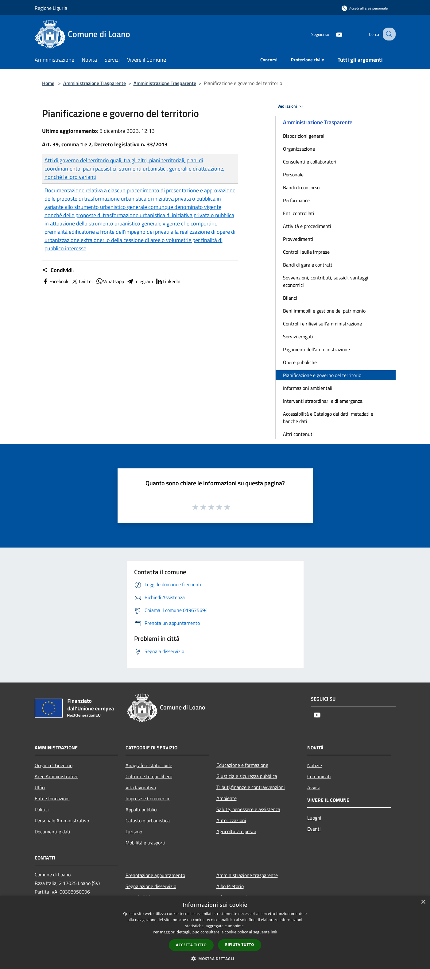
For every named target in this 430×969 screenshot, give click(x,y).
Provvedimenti (298, 239)
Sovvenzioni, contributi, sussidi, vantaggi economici (325, 281)
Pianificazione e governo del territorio (322, 375)
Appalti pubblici (141, 809)
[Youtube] (333, 34)
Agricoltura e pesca (236, 831)
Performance (296, 200)
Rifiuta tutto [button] (239, 944)
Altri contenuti (298, 434)
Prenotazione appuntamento (155, 875)
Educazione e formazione (242, 765)
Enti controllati (298, 213)
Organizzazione (299, 148)
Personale (293, 174)
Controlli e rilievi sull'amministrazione (322, 323)
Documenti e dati (52, 831)
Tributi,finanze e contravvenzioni (250, 787)
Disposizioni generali (304, 136)
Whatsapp (110, 281)
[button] (215, 959)
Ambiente (226, 798)
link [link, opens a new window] (274, 932)
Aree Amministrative (56, 776)
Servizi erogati (298, 336)
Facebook (55, 281)
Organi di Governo (53, 765)
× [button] (423, 902)
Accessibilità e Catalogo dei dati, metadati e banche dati (328, 417)
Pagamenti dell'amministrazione (316, 349)
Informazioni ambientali (307, 388)
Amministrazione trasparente (247, 875)
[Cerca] (388, 34)
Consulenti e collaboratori (309, 161)
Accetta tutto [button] (191, 945)
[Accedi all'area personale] (365, 8)
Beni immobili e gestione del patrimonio (324, 310)
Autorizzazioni (231, 820)
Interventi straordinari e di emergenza (322, 401)
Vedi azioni (291, 106)
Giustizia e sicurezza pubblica (246, 776)
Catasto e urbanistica (148, 820)
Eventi (314, 828)
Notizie (314, 765)
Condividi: (58, 270)
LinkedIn (167, 281)
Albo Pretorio (230, 886)
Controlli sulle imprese (306, 252)
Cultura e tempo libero (149, 776)
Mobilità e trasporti (145, 842)
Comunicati (319, 776)
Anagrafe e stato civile (149, 765)
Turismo (134, 831)
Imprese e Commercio (148, 798)
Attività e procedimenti (307, 226)
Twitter (82, 281)
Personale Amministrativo (62, 820)
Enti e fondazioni (52, 798)
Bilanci (290, 298)
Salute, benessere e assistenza (248, 809)
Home (48, 83)
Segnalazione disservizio (151, 886)
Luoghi (314, 817)
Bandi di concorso (301, 187)
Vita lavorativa (141, 787)
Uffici (40, 787)
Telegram (139, 281)
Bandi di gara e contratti (308, 264)
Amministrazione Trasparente (94, 83)
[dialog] (215, 932)
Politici (42, 809)
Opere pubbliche (300, 362)
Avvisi (313, 787)
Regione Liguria (51, 8)
